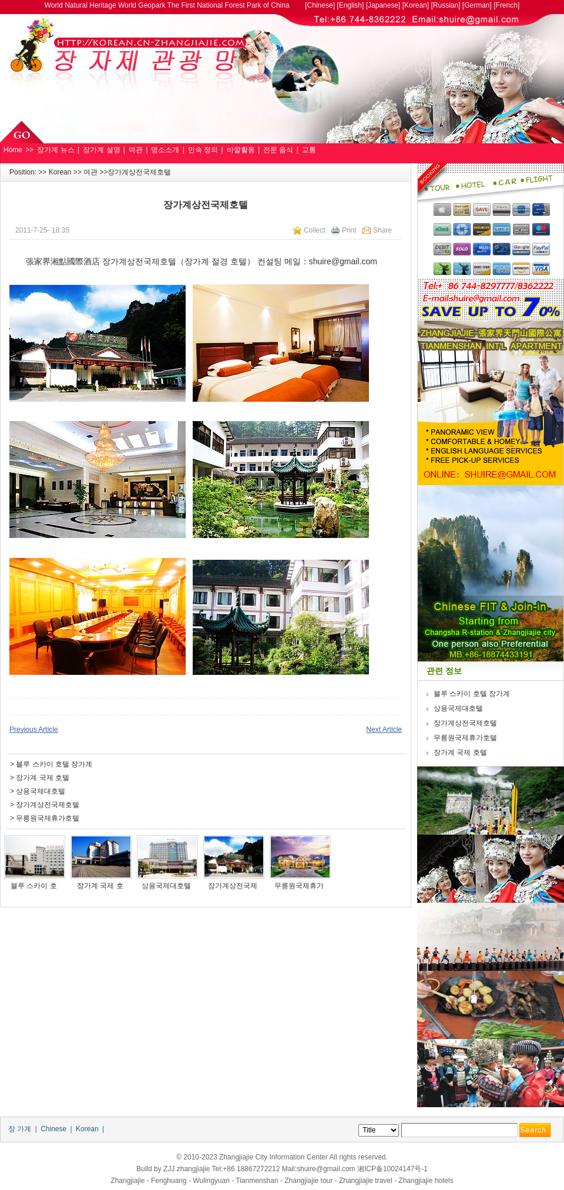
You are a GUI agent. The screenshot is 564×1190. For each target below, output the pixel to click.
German (476, 5)
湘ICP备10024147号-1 (392, 1169)
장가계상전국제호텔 (47, 805)
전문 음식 (278, 150)
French (507, 5)
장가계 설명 (101, 150)
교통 (309, 150)
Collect (314, 230)
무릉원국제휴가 (299, 886)
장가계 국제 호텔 (42, 778)
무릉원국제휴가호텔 (47, 818)
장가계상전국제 (233, 886)
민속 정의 (203, 150)
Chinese (320, 5)
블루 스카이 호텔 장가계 (54, 764)
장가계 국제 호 (101, 886)
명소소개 (165, 150)
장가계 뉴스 (55, 150)
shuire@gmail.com (343, 261)
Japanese (383, 5)
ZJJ (168, 1169)
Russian (445, 5)
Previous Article (33, 729)
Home (13, 150)
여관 (136, 150)
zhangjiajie (193, 1169)
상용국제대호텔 (40, 791)
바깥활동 (241, 150)
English (350, 5)
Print (349, 230)
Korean (415, 5)
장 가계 (19, 1129)
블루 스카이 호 (35, 886)
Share (382, 230)
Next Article (384, 729)
